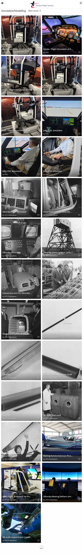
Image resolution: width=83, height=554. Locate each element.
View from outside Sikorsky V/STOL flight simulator (58, 211)
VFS (6, 52)
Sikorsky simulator (11, 252)
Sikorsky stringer (51, 333)
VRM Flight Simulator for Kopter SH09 (17, 496)
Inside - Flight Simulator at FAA (58, 49)
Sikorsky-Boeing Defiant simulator (58, 496)
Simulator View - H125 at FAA (16, 49)
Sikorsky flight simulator (14, 211)
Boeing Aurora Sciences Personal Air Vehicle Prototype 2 (58, 456)
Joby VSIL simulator (52, 130)
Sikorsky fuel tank (52, 415)
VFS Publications (11, 215)
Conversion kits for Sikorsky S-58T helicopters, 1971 (17, 293)
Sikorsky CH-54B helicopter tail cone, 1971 (58, 293)
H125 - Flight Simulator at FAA (17, 89)
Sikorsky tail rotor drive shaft (57, 374)
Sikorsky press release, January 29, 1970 (58, 252)
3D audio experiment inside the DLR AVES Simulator (17, 537)
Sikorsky (6, 374)
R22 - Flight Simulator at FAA (57, 89)
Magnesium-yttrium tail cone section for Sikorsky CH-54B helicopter (17, 333)
